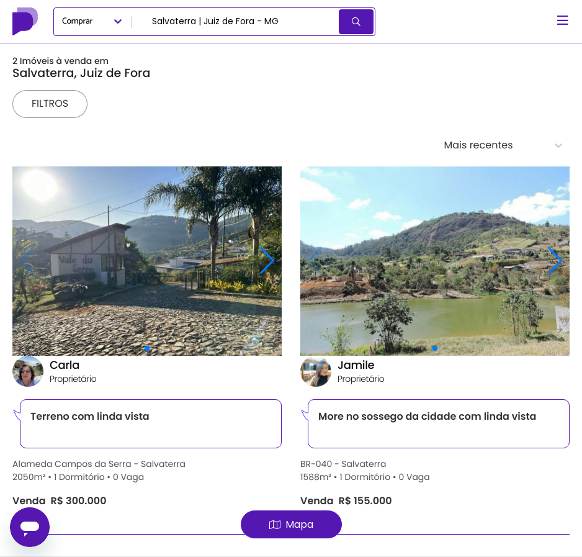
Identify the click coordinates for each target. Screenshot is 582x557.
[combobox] (236, 22)
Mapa (291, 524)
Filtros (50, 103)
